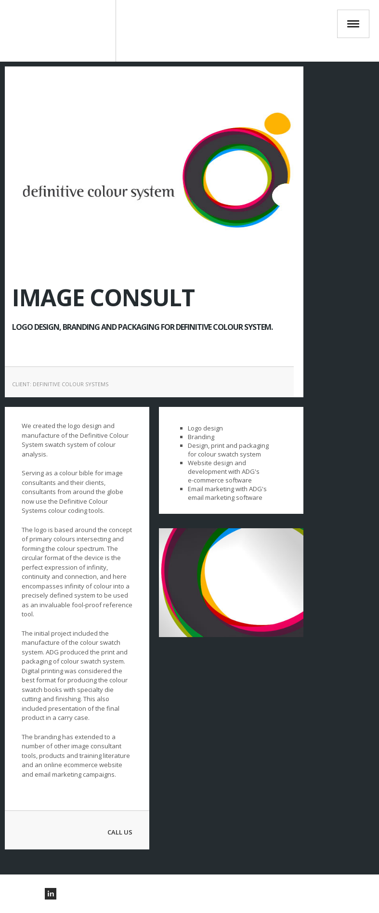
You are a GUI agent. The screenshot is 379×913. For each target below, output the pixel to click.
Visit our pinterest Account (23, 894)
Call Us (119, 832)
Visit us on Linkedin (50, 894)
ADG (63, 31)
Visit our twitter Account (37, 894)
